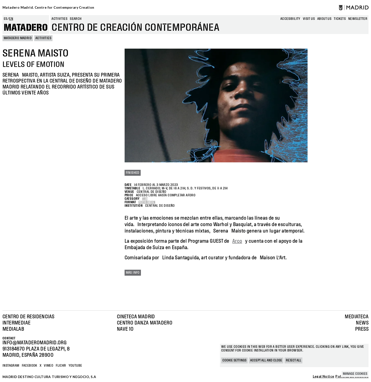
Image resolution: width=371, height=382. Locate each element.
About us (324, 19)
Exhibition (146, 202)
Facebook (29, 365)
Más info (133, 272)
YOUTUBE (75, 365)
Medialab (13, 329)
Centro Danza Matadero (144, 323)
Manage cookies (355, 374)
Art (145, 199)
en (11, 19)
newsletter (357, 19)
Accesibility (290, 19)
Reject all (293, 360)
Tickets (340, 19)
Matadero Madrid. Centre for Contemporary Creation (48, 7)
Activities (59, 19)
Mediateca (357, 316)
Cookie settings (234, 360)
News (362, 323)
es (5, 19)
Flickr (61, 365)
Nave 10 (125, 329)
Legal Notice (323, 376)
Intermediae (16, 323)
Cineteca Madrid (136, 316)
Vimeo (48, 365)
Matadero (26, 28)
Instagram (10, 365)
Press (362, 329)
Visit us (309, 19)
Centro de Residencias (28, 316)
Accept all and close (266, 360)
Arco (237, 241)
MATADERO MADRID (18, 38)
